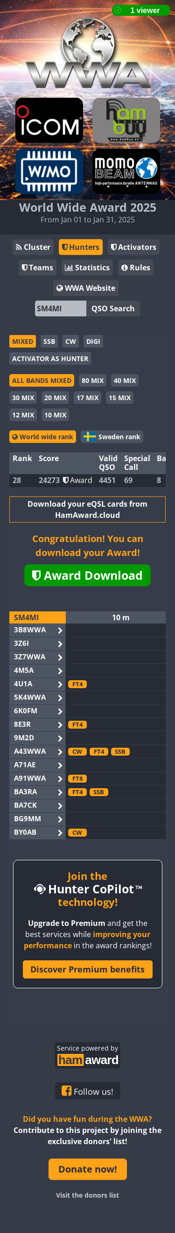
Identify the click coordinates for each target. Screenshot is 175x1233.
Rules (135, 267)
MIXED (22, 341)
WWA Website (85, 288)
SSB (49, 341)
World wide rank (42, 436)
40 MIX (125, 380)
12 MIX (23, 414)
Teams (37, 267)
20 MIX (55, 397)
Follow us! (87, 1091)
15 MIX (120, 397)
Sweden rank (112, 436)
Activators (133, 247)
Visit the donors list (87, 1195)
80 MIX (93, 380)
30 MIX (23, 397)
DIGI (93, 341)
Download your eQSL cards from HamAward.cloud (87, 509)
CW (70, 341)
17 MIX (87, 397)
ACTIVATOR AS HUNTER (50, 358)
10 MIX (55, 414)
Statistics (87, 267)
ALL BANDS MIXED (41, 380)
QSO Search (113, 308)
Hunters (80, 247)
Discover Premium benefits (87, 969)
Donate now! (87, 1169)
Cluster (33, 247)
